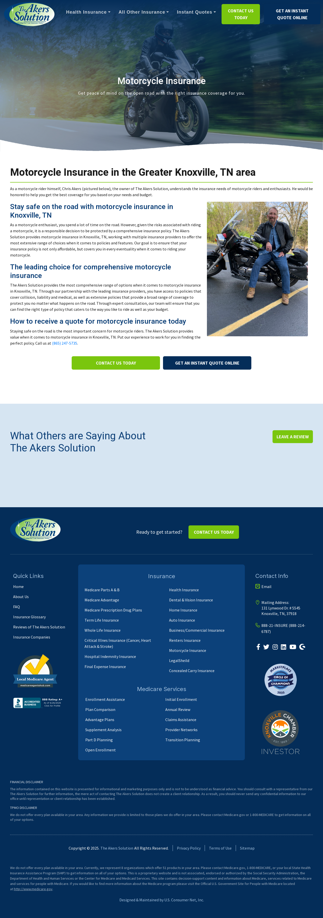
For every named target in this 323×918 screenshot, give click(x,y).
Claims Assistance (180, 719)
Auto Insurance (182, 620)
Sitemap (247, 848)
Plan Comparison (100, 709)
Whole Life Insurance (103, 630)
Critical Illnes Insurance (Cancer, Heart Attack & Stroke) (118, 643)
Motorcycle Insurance (187, 650)
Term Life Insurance (102, 620)
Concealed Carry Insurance (191, 670)
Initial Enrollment (181, 699)
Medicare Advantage (102, 599)
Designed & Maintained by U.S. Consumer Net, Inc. (161, 899)
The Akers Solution (116, 848)
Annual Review (177, 709)
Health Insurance (184, 589)
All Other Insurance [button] (142, 12)
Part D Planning (99, 739)
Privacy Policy (189, 848)
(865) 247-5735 (64, 343)
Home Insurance (183, 610)
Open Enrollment (100, 749)
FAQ (16, 606)
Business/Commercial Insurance (197, 630)
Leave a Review (293, 437)
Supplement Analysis (103, 729)
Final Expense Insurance (105, 666)
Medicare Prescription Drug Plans (113, 610)
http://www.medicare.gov (33, 889)
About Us (21, 596)
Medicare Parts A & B (102, 589)
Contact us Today (241, 14)
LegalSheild (179, 660)
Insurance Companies (31, 637)
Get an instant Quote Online (292, 14)
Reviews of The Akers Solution (39, 626)
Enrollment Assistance (105, 699)
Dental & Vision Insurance (191, 599)
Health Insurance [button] (86, 12)
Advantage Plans (99, 719)
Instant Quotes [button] (194, 12)
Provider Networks (181, 729)
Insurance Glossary (29, 616)
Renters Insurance (185, 640)
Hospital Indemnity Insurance (110, 656)
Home (18, 586)
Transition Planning (182, 739)
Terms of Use (220, 848)
